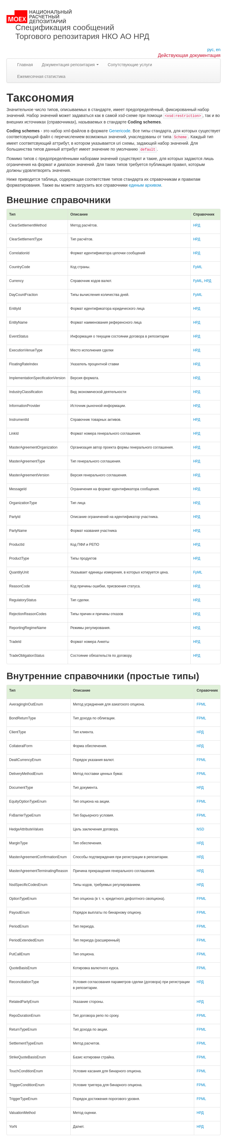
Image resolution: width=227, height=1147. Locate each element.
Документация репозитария (70, 64)
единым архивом (145, 185)
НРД (196, 225)
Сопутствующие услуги (130, 64)
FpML (197, 267)
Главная (25, 64)
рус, (211, 49)
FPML (201, 704)
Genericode (119, 130)
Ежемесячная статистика (41, 76)
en (218, 49)
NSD (200, 829)
